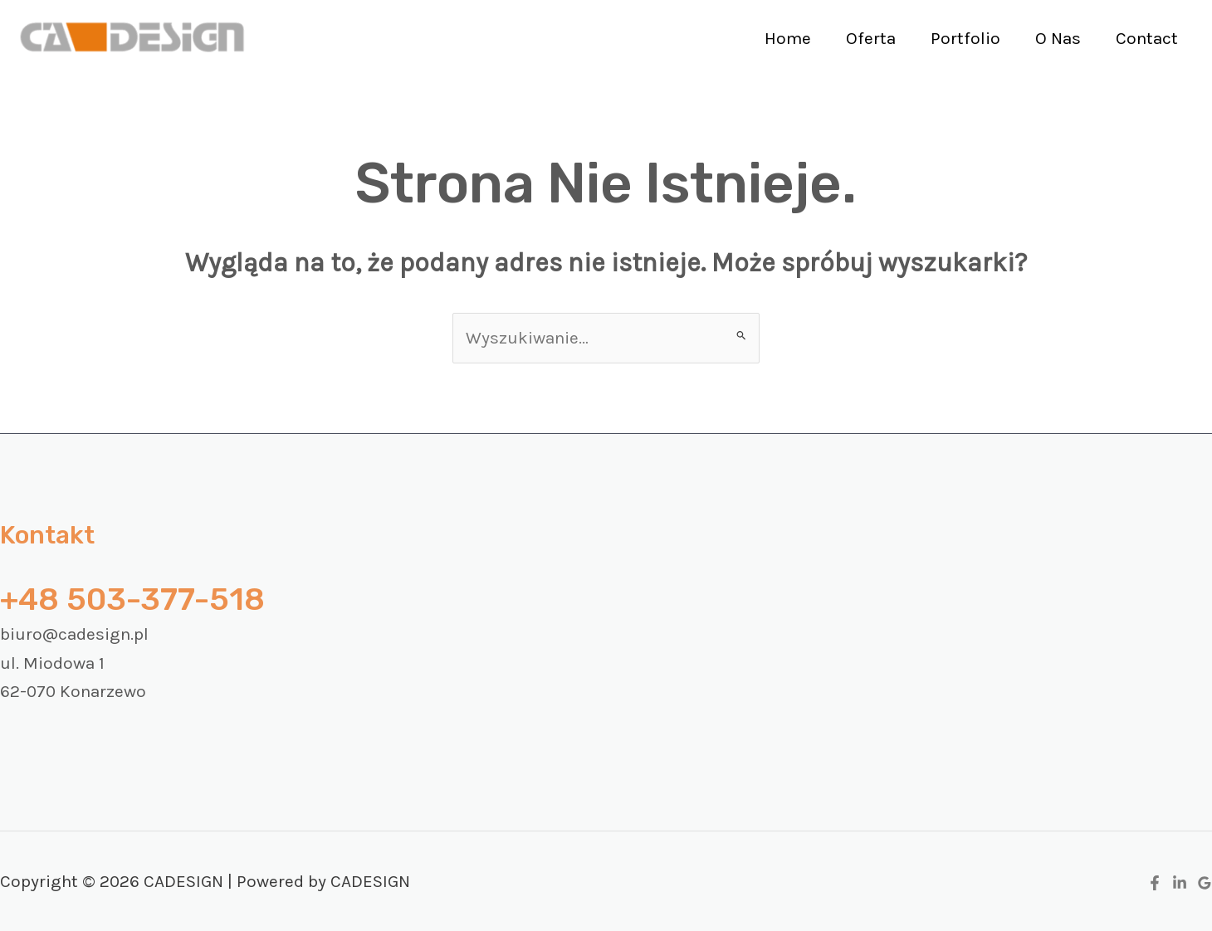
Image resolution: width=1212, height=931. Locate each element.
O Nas (1058, 38)
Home (788, 38)
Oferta (871, 38)
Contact (1147, 38)
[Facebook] (1154, 882)
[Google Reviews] (1204, 882)
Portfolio (965, 38)
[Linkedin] (1179, 882)
